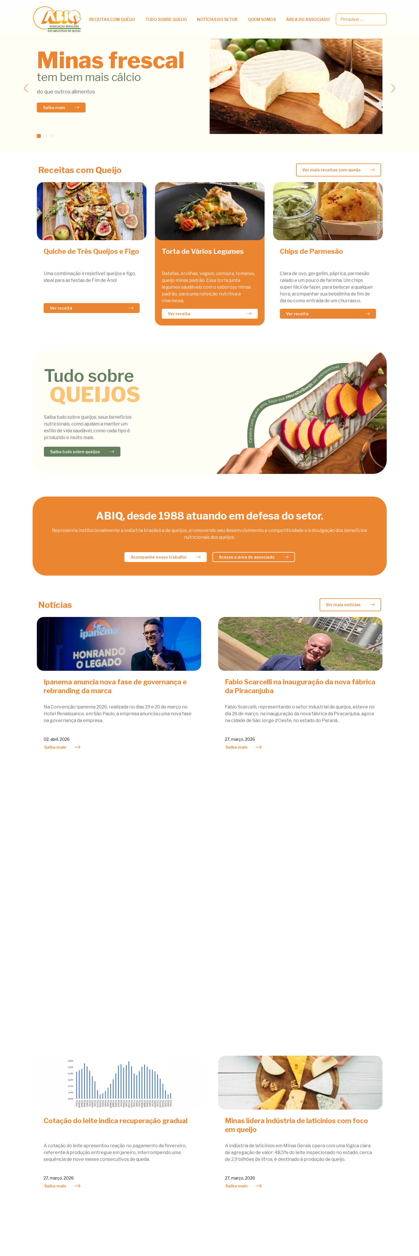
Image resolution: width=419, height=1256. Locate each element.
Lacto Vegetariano (52, 1094)
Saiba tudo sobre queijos (75, 451)
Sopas (39, 1134)
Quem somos (262, 19)
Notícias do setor (217, 19)
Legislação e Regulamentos (358, 1111)
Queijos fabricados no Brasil (130, 1142)
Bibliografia (114, 1173)
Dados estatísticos (349, 1103)
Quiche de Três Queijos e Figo (91, 251)
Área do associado (308, 19)
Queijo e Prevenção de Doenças (134, 1118)
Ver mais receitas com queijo (331, 169)
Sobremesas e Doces (54, 1126)
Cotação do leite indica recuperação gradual (116, 844)
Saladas (41, 1118)
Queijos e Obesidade (123, 1110)
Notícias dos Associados (214, 1102)
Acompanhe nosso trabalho (158, 557)
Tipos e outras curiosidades (130, 1134)
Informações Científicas (126, 1102)
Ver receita (61, 308)
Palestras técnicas (349, 1119)
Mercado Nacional (208, 1094)
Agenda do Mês (278, 1086)
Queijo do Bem (277, 1110)
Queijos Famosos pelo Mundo (131, 1150)
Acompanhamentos (53, 1086)
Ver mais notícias (343, 604)
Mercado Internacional (213, 1110)
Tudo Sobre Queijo (166, 19)
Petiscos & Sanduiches (56, 1102)
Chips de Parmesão (311, 251)
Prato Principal (48, 1110)
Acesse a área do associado (247, 557)
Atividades (201, 1086)
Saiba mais (54, 107)
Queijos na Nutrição (122, 1086)
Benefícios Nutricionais (126, 1094)
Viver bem (112, 1126)
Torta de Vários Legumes (203, 251)
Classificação (115, 1165)
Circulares (340, 1095)
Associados (274, 1102)
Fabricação (113, 1157)
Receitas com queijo (112, 19)
